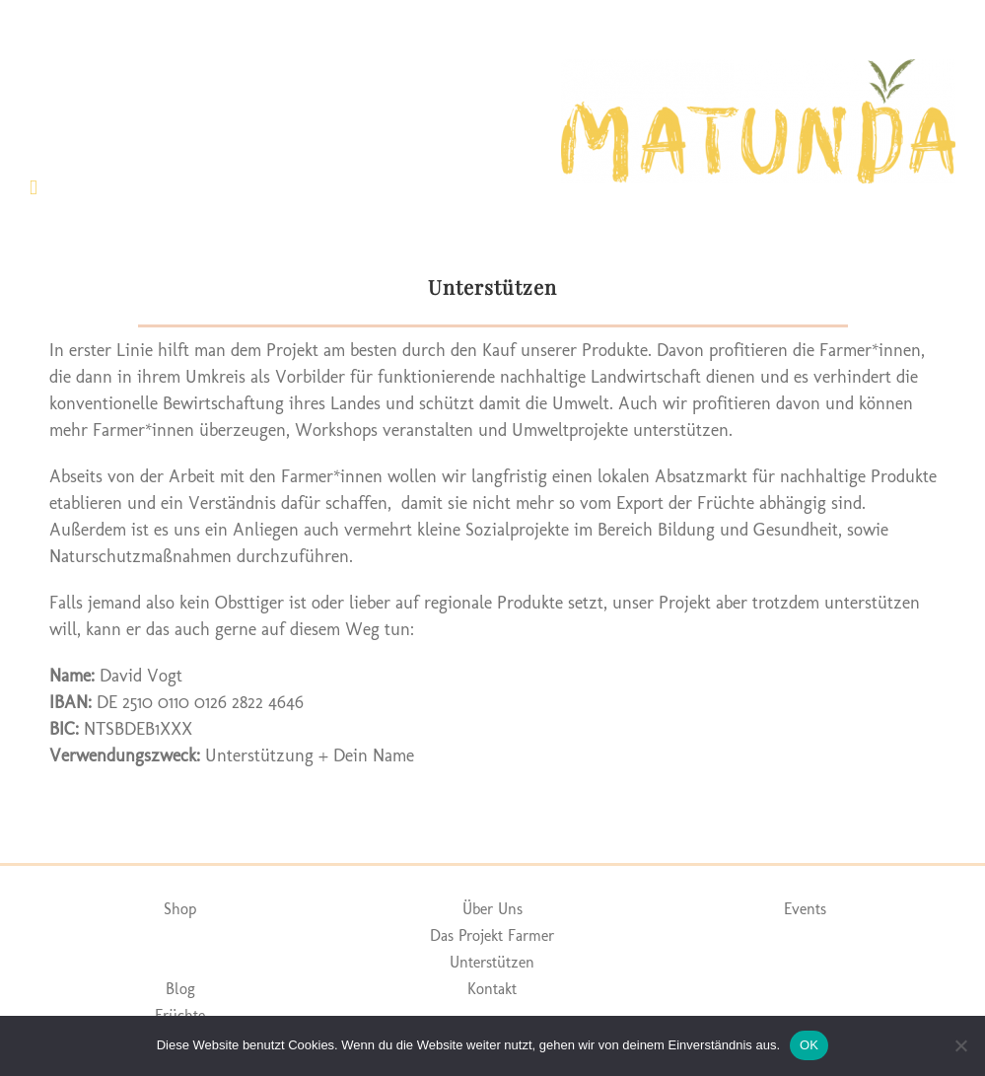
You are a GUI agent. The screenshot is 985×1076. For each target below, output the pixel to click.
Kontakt (492, 988)
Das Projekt (466, 935)
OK (809, 1045)
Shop (180, 908)
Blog (180, 988)
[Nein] (960, 1045)
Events (805, 908)
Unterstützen (492, 962)
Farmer (531, 935)
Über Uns (492, 908)
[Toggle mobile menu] (33, 188)
